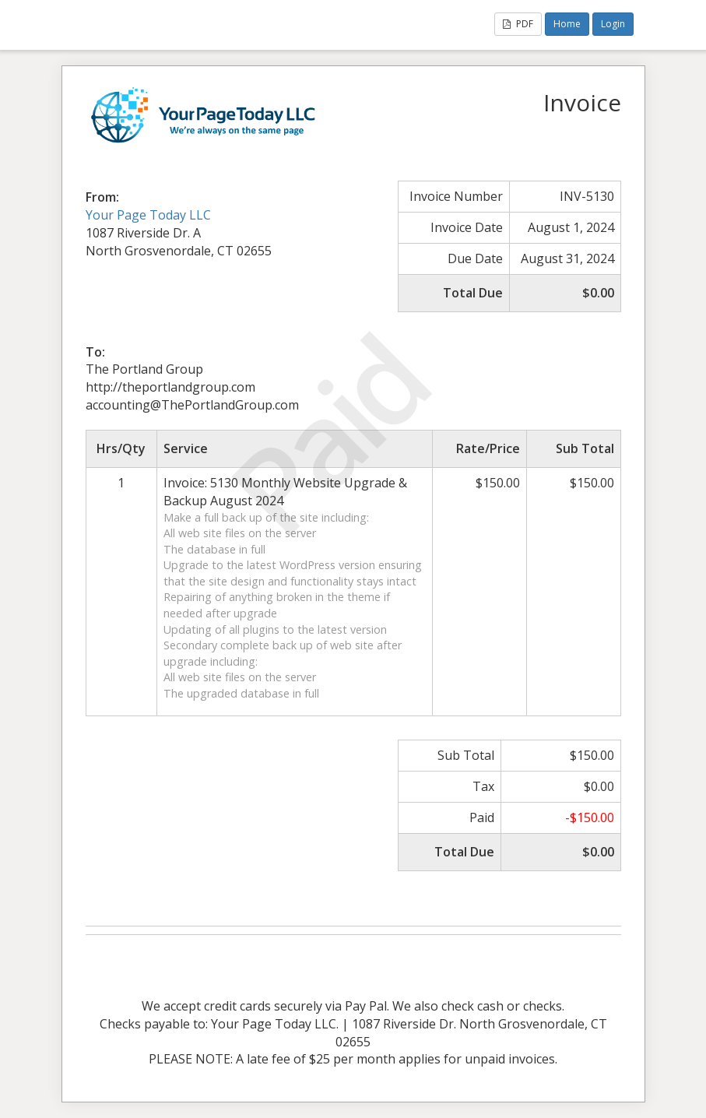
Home (567, 23)
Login (613, 23)
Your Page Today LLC (148, 214)
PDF (518, 23)
